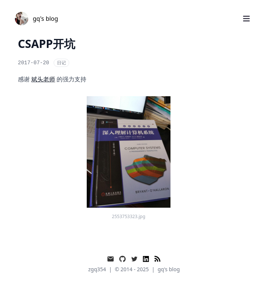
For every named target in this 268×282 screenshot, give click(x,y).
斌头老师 (43, 79)
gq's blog (168, 269)
